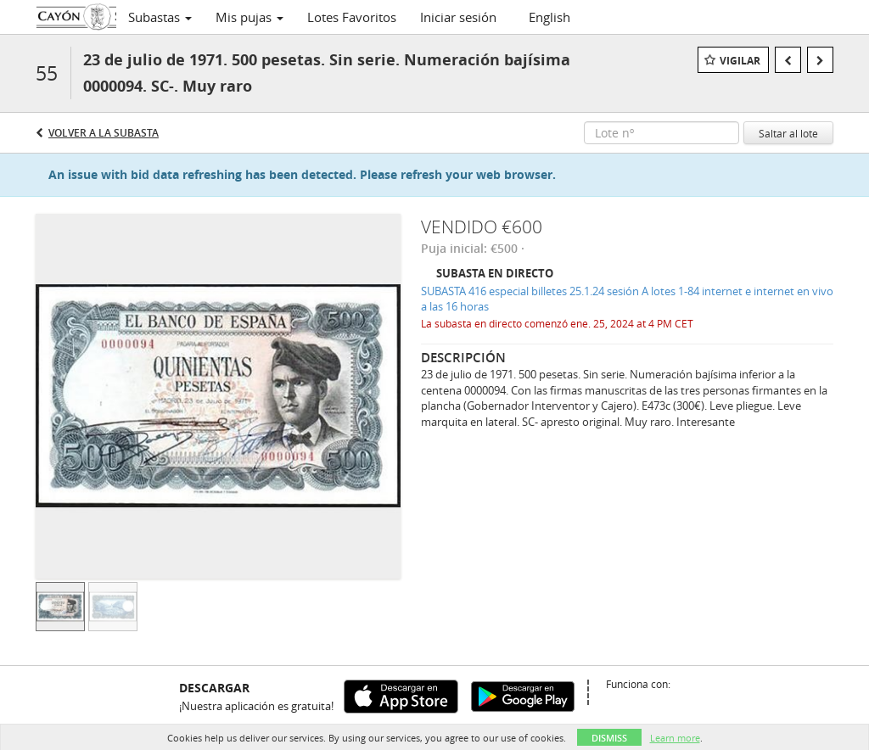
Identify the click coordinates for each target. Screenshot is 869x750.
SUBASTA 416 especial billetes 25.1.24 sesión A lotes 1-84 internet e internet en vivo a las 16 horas (627, 299)
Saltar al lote (788, 133)
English (549, 16)
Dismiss (609, 737)
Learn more (675, 737)
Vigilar (740, 60)
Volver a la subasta (103, 133)
